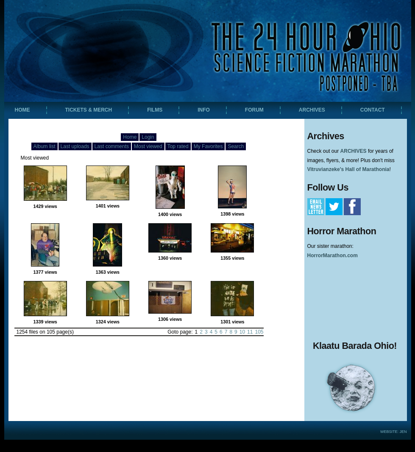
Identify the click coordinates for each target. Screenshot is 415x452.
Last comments (112, 146)
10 (242, 332)
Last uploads (75, 146)
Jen (403, 432)
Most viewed (148, 146)
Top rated (178, 146)
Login (148, 137)
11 (250, 332)
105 (259, 332)
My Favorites (208, 146)
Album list (44, 146)
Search (236, 146)
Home (129, 137)
